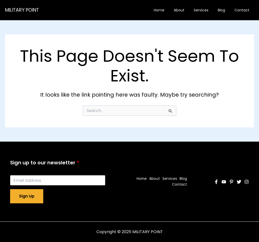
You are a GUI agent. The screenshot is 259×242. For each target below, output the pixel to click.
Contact (242, 10)
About (187, 10)
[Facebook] (216, 182)
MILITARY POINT (22, 10)
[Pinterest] (231, 182)
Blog (224, 10)
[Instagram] (246, 182)
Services (206, 10)
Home (169, 10)
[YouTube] (224, 182)
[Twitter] (239, 182)
